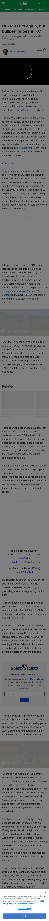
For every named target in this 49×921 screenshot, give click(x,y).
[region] (24, 905)
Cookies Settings (24, 909)
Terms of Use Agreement (26, 904)
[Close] (46, 892)
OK (24, 916)
